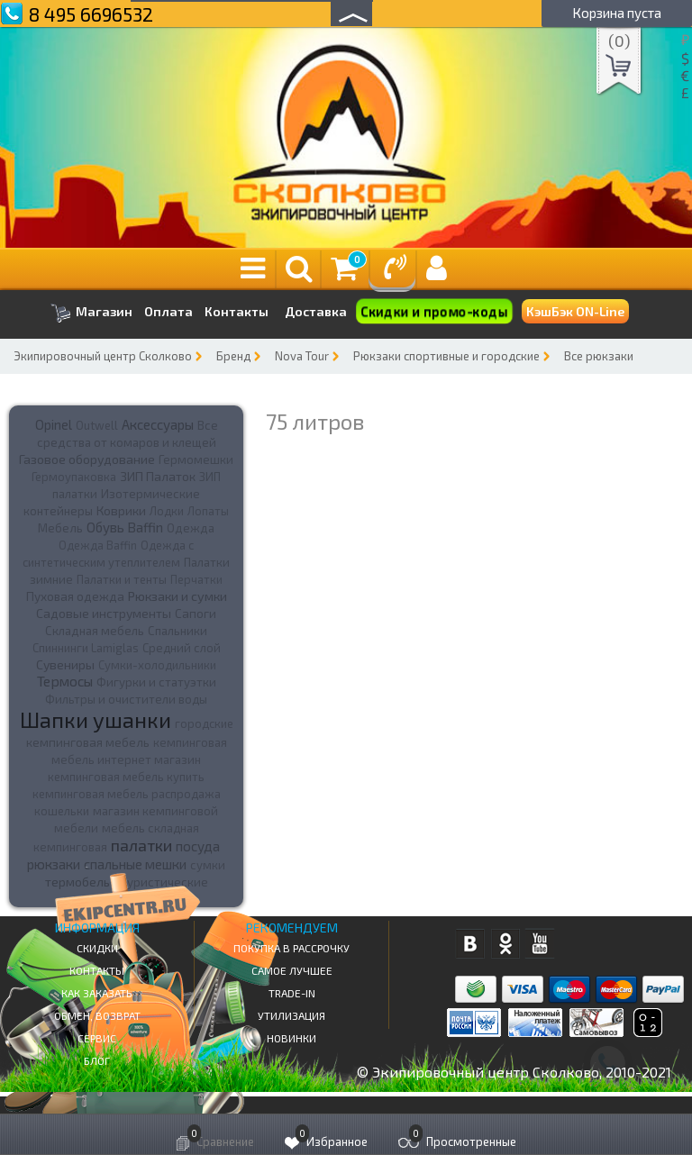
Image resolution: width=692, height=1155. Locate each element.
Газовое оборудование (87, 459)
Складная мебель (94, 630)
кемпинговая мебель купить (126, 776)
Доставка (316, 311)
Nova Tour (302, 356)
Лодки (167, 511)
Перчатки (196, 579)
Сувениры (65, 664)
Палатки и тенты (122, 579)
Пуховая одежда (75, 596)
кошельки (61, 811)
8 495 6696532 (91, 14)
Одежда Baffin (98, 545)
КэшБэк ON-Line (575, 311)
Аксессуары (158, 424)
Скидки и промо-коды (433, 312)
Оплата (168, 311)
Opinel (53, 424)
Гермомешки (196, 459)
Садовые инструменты (103, 613)
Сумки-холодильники (157, 665)
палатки (141, 845)
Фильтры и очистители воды (126, 699)
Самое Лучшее (291, 970)
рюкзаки (53, 864)
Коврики (121, 510)
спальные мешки (135, 864)
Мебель (60, 528)
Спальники (177, 630)
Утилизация (291, 1015)
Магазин (91, 313)
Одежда (190, 528)
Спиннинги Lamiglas (85, 648)
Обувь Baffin (124, 527)
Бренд (233, 356)
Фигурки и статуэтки (156, 682)
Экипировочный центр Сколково (103, 356)
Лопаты (208, 511)
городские (204, 723)
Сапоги (195, 613)
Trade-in (292, 993)
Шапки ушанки (95, 719)
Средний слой (181, 648)
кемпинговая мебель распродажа (126, 794)
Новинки (291, 1038)
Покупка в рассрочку (291, 947)
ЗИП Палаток (158, 476)
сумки (207, 865)
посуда (198, 846)
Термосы (65, 680)
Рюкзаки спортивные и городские (446, 356)
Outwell (97, 425)
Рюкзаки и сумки (177, 595)
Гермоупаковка (74, 476)
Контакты (237, 311)
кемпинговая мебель (88, 742)
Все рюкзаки (598, 356)
